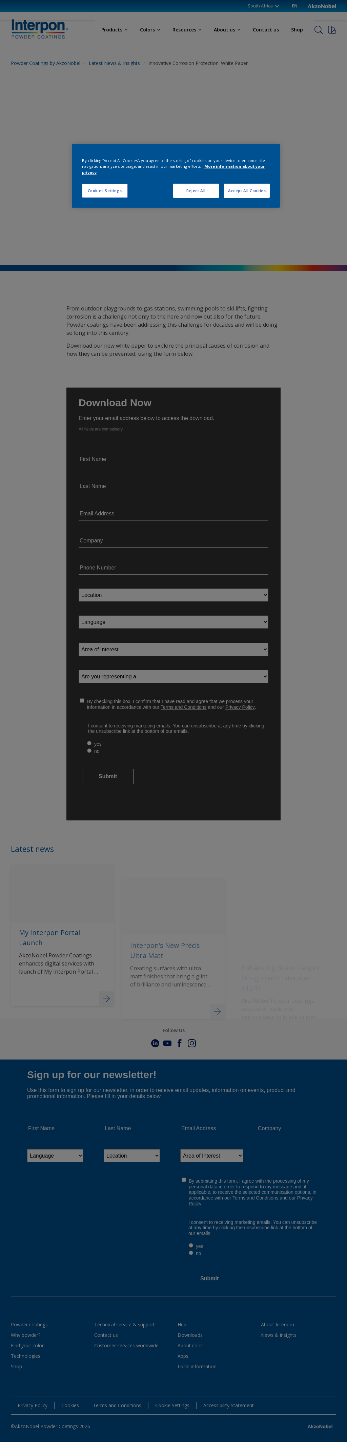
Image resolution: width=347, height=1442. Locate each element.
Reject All (196, 190)
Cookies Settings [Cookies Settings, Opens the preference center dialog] (105, 190)
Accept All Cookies (247, 190)
